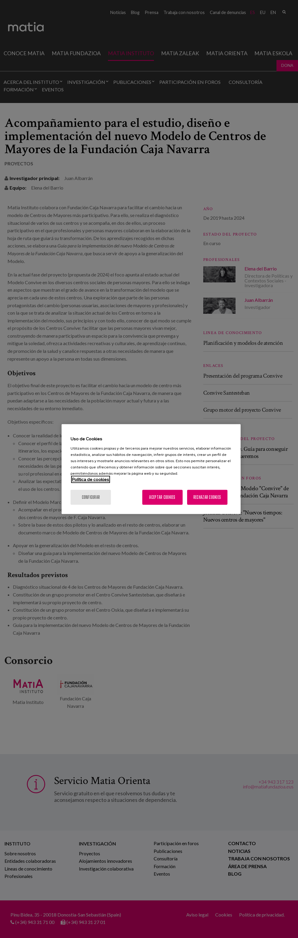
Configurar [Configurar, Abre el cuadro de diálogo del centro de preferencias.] (91, 496)
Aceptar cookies (162, 496)
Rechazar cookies (207, 496)
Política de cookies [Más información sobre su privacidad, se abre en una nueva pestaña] (90, 479)
